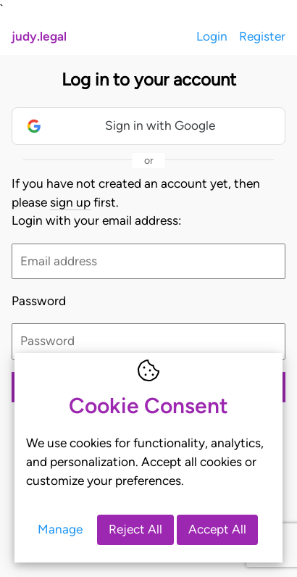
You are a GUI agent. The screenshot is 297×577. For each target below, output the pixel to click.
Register (262, 36)
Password (39, 301)
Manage (60, 529)
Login (211, 36)
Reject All (135, 529)
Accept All (217, 529)
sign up (70, 202)
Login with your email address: (96, 220)
